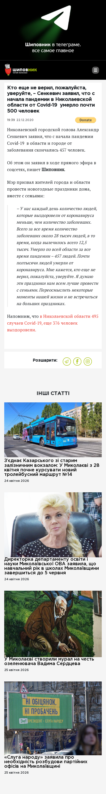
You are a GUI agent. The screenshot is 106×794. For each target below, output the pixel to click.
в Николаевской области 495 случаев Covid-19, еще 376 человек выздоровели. (52, 323)
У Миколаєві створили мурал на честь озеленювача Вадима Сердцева (49, 661)
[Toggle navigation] (95, 72)
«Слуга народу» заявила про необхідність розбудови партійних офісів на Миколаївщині (45, 762)
